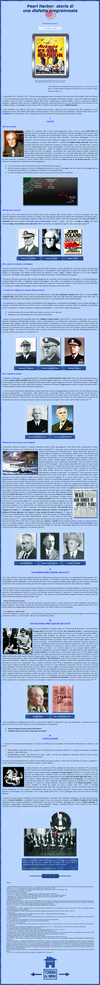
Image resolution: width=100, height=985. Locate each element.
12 (7, 307)
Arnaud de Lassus (50, 23)
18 (78, 472)
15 (90, 399)
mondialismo (7, 114)
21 (13, 489)
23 (20, 509)
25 (64, 511)
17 (67, 472)
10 (88, 223)
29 (92, 679)
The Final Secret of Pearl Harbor (38, 221)
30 (95, 679)
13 (69, 318)
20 (91, 476)
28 (58, 662)
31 (87, 767)
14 (37, 331)
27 (53, 630)
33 (18, 789)
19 (63, 476)
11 (3, 285)
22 (30, 500)
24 (69, 509)
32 (78, 772)
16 (52, 449)
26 (18, 518)
